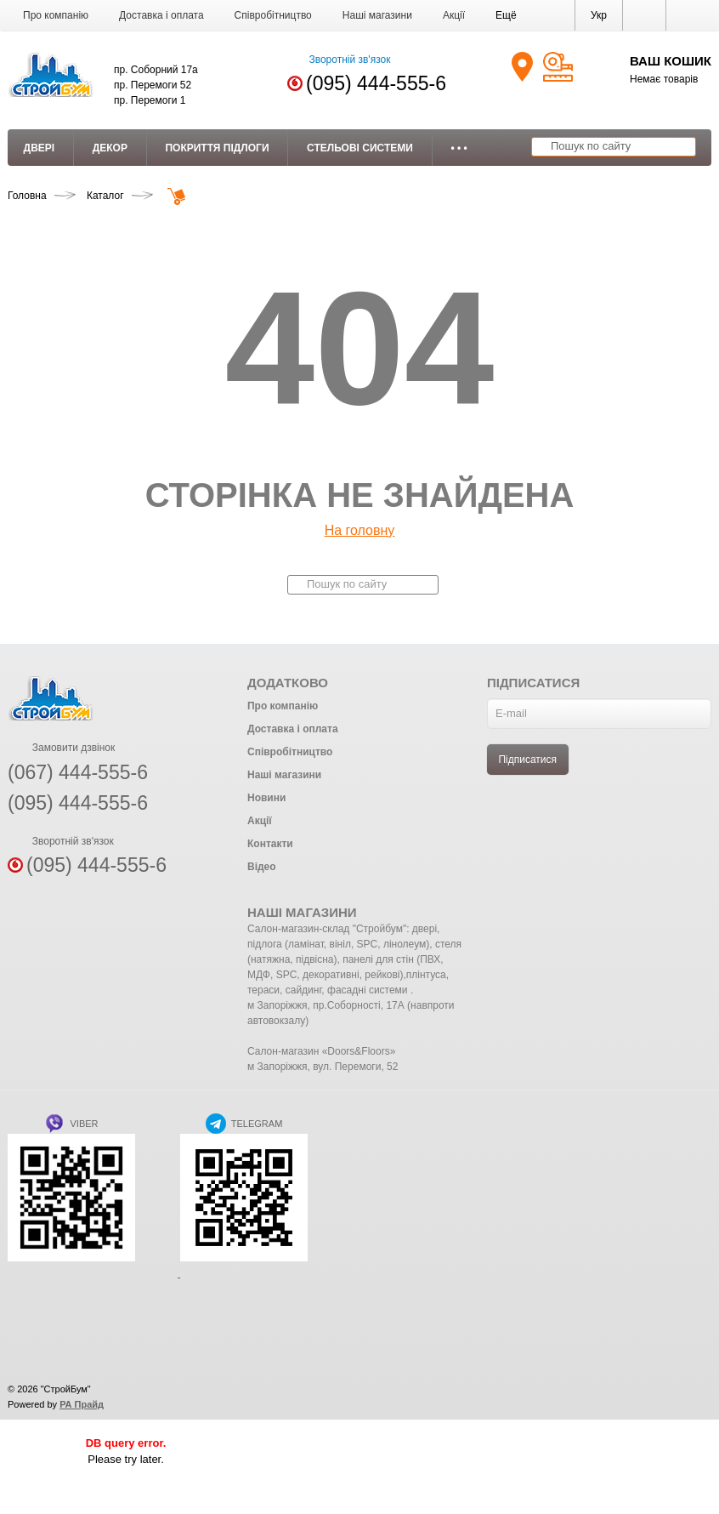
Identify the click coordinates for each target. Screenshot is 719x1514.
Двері (39, 148)
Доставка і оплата (161, 15)
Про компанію (55, 15)
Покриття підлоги (217, 148)
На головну (360, 530)
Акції (454, 15)
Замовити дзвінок (61, 748)
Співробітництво (273, 15)
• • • (458, 148)
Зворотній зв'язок (338, 59)
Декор (110, 148)
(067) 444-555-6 (78, 772)
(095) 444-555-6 (376, 83)
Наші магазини (377, 15)
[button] (506, 15)
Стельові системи (360, 148)
